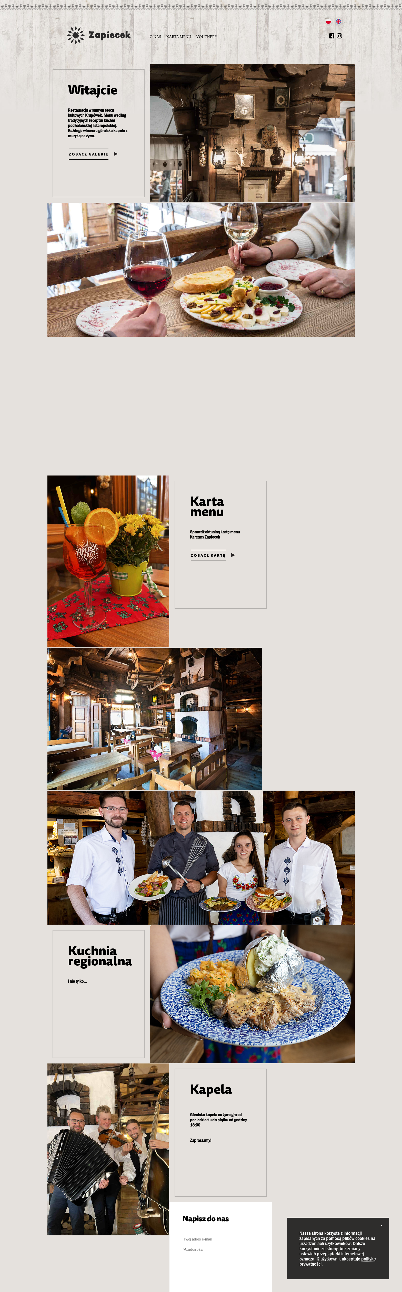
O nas (155, 37)
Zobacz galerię (88, 154)
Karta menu (178, 37)
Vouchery (206, 37)
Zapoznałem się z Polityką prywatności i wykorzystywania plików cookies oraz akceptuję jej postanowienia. (299, 1002)
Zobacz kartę (86, 560)
